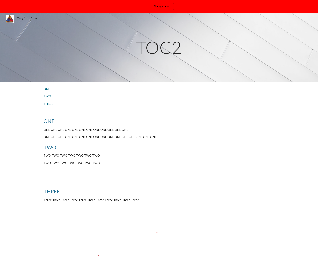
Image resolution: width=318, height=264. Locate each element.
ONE (47, 89)
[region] (159, 6)
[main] (159, 47)
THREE (48, 103)
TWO (47, 96)
